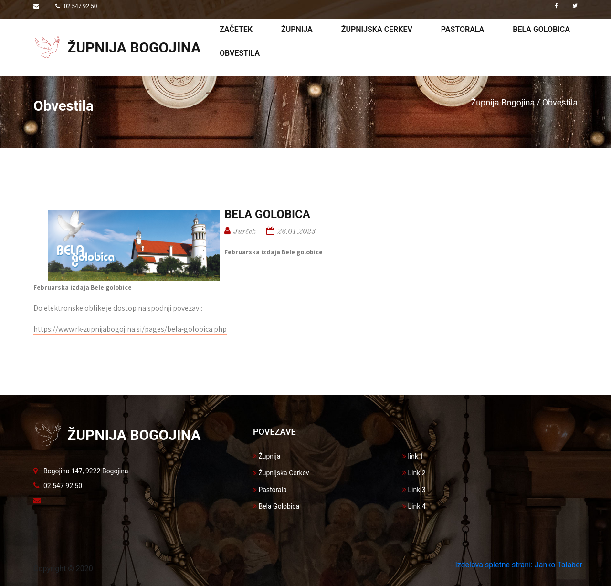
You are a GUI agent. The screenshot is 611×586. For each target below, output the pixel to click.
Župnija (297, 29)
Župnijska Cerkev (281, 473)
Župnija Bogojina (503, 102)
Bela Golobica (276, 506)
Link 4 (414, 506)
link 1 (412, 456)
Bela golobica (541, 29)
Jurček (244, 232)
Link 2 (414, 473)
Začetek (236, 29)
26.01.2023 (296, 232)
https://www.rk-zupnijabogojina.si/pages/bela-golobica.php (130, 329)
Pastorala (462, 29)
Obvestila (240, 53)
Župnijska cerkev (376, 29)
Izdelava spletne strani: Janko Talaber (518, 564)
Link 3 (414, 489)
